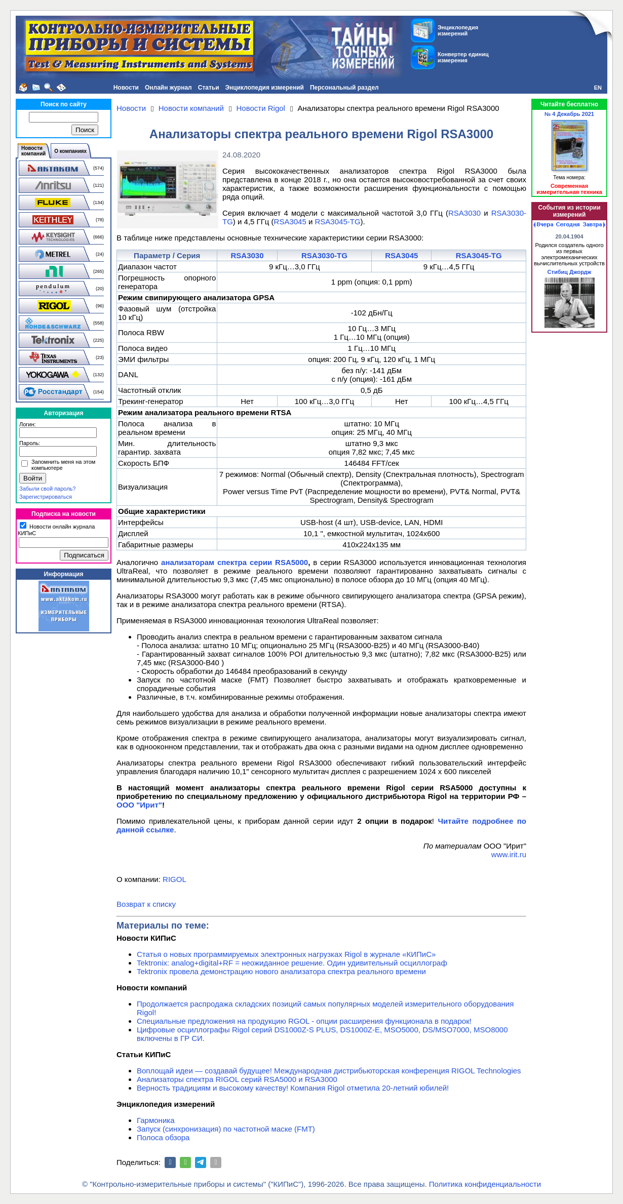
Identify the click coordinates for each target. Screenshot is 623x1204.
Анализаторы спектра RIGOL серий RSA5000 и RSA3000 (237, 1079)
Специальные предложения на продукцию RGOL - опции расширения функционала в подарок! (304, 1021)
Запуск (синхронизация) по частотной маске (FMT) (226, 1129)
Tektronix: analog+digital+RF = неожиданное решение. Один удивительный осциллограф (292, 962)
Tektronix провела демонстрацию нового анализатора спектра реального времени (281, 971)
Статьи (208, 87)
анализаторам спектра (205, 562)
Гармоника (156, 1120)
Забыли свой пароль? (47, 489)
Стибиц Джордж (570, 272)
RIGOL (174, 879)
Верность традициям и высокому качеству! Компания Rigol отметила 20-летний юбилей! (293, 1087)
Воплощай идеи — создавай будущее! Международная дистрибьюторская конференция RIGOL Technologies (329, 1070)
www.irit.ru (508, 854)
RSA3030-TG (324, 255)
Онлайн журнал (168, 87)
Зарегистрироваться (45, 497)
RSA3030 (464, 213)
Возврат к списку (146, 904)
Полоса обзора (163, 1137)
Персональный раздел (344, 87)
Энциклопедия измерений (264, 87)
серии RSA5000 (279, 562)
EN (598, 88)
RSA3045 (290, 221)
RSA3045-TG (338, 221)
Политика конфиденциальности (485, 1184)
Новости (126, 87)
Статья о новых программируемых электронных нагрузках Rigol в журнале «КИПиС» (286, 954)
